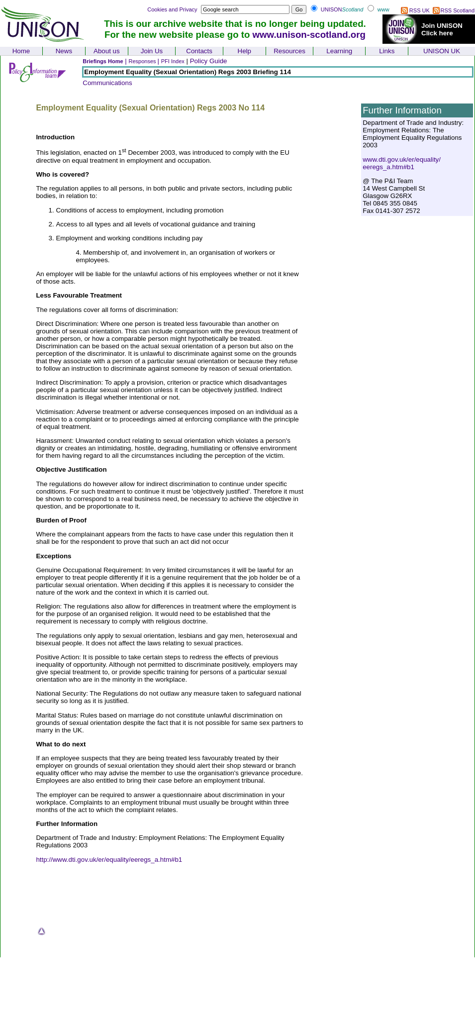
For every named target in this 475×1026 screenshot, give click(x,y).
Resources (289, 51)
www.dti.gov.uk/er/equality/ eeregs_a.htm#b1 (402, 163)
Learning (339, 51)
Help (244, 51)
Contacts (199, 51)
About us (107, 51)
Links (386, 51)
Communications (107, 83)
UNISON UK (441, 51)
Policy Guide (208, 61)
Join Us (152, 51)
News (64, 51)
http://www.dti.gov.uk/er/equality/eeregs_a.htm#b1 (109, 859)
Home (21, 51)
